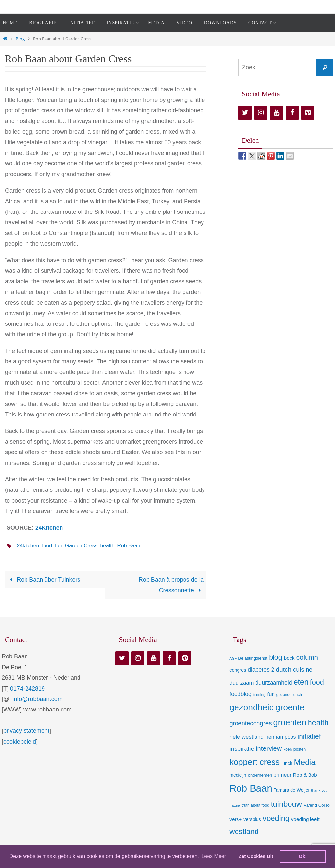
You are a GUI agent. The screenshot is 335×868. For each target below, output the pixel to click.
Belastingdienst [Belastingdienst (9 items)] (252, 658)
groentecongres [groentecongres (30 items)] (250, 723)
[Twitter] (245, 113)
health (108, 545)
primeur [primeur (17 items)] (282, 775)
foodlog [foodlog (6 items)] (259, 695)
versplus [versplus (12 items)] (252, 819)
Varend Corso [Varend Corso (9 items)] (317, 805)
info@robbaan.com (37, 699)
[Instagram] (260, 113)
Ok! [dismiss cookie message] (303, 856)
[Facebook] (292, 113)
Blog (20, 39)
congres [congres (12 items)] (237, 670)
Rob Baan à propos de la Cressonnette (171, 584)
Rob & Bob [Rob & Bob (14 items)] (305, 775)
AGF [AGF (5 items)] (233, 658)
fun (58, 545)
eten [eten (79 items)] (301, 681)
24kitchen (28, 545)
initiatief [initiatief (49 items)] (309, 736)
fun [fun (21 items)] (271, 694)
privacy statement (26, 731)
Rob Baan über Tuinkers (43, 579)
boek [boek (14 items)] (289, 658)
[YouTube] (276, 113)
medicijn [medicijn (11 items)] (237, 775)
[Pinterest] (307, 113)
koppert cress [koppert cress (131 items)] (254, 761)
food (47, 545)
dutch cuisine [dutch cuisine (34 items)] (294, 669)
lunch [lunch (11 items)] (286, 763)
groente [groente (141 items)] (289, 707)
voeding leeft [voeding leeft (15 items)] (305, 819)
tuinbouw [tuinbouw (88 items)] (286, 804)
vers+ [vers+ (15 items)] (235, 819)
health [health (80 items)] (318, 722)
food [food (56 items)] (317, 682)
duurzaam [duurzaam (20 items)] (241, 682)
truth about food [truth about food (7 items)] (255, 805)
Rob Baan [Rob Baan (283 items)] (250, 788)
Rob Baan (129, 545)
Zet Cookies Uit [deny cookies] (256, 856)
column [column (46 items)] (307, 657)
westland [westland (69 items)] (243, 831)
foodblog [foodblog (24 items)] (240, 694)
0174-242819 (27, 688)
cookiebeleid (19, 741)
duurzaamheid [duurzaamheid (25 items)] (274, 682)
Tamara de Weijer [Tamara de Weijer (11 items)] (291, 790)
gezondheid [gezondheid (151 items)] (251, 707)
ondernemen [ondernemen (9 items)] (260, 775)
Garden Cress (81, 545)
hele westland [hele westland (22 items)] (246, 736)
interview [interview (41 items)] (269, 748)
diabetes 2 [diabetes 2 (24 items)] (261, 669)
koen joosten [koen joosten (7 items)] (294, 749)
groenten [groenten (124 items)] (289, 722)
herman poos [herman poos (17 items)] (280, 737)
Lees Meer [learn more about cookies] (213, 856)
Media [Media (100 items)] (305, 762)
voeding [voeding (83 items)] (276, 818)
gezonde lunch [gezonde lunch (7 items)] (289, 695)
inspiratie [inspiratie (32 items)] (241, 748)
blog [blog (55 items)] (275, 657)
